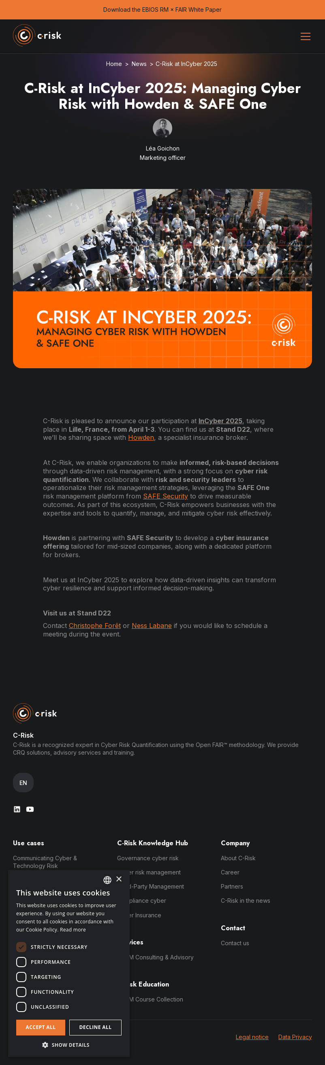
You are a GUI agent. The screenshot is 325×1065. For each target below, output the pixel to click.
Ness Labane (152, 626)
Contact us (235, 943)
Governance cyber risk (148, 858)
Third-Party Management (150, 886)
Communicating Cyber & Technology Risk (45, 862)
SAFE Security (165, 496)
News (139, 63)
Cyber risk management (149, 872)
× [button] (118, 879)
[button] (304, 36)
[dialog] (69, 963)
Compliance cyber (141, 900)
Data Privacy (295, 1036)
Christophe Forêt (95, 626)
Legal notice (252, 1036)
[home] (37, 36)
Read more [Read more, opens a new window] (73, 929)
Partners (232, 886)
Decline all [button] (95, 1027)
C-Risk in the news (245, 900)
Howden (141, 437)
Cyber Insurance (139, 915)
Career (230, 872)
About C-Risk (238, 858)
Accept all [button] (41, 1027)
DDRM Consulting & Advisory (155, 957)
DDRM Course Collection (150, 999)
